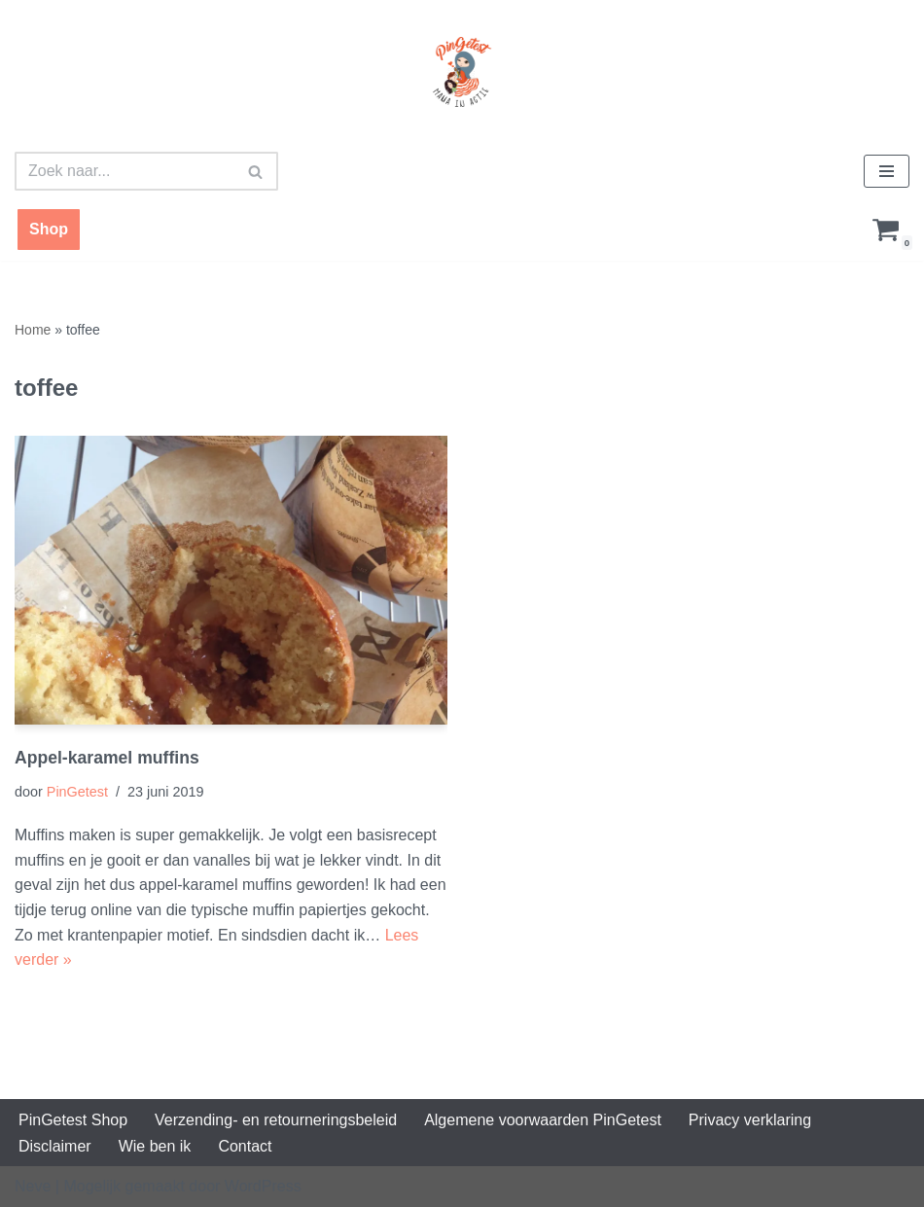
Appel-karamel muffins (107, 757)
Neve (33, 1186)
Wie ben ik (155, 1146)
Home (33, 329)
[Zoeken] (124, 171)
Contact (244, 1146)
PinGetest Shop (72, 1120)
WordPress (263, 1186)
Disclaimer (54, 1146)
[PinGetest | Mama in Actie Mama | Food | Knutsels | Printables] (462, 72)
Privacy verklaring (750, 1120)
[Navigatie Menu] (886, 171)
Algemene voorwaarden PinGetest (542, 1120)
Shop (48, 229)
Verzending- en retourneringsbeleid (276, 1120)
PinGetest (77, 791)
